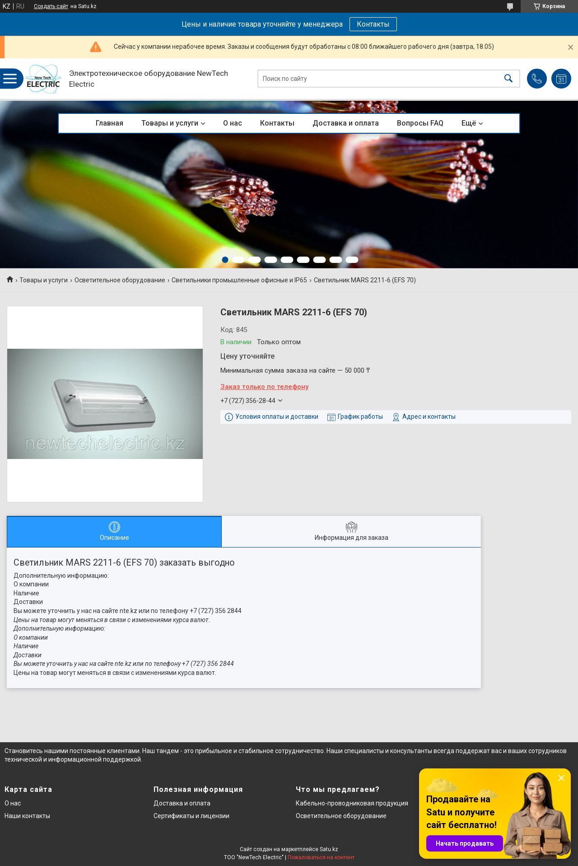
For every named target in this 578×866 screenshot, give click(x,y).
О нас (232, 123)
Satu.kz (329, 849)
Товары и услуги (169, 123)
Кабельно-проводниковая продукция (352, 803)
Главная (109, 123)
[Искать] (508, 78)
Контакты (373, 24)
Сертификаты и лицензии (191, 815)
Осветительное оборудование (120, 280)
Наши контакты (27, 815)
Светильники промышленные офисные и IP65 (239, 280)
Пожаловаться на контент (321, 857)
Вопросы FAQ (420, 123)
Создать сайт (51, 6)
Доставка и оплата (345, 123)
